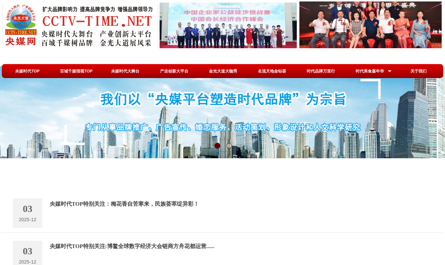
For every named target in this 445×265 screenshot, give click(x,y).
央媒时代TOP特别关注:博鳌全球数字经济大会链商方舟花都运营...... (132, 246)
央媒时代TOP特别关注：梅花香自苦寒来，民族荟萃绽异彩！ (124, 204)
